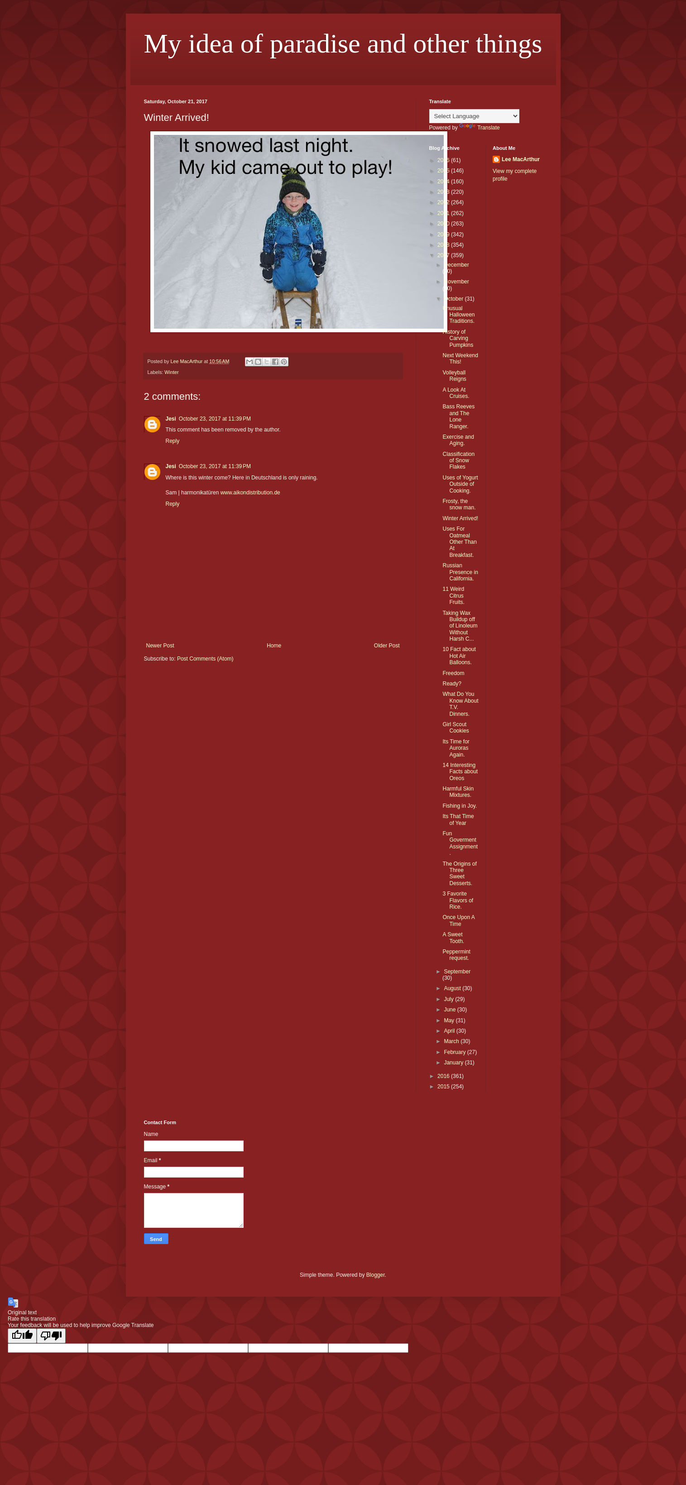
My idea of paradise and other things (343, 43)
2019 (444, 234)
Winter (171, 372)
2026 (444, 160)
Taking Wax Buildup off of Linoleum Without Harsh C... (459, 626)
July (449, 999)
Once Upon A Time (458, 920)
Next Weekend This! (460, 358)
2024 (444, 181)
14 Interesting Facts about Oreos (460, 771)
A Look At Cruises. (455, 393)
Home (274, 645)
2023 (444, 192)
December (456, 265)
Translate (479, 128)
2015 (444, 1086)
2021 (444, 213)
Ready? (451, 683)
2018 (444, 245)
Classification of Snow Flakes (458, 460)
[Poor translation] (51, 1335)
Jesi (171, 419)
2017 (444, 255)
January (454, 1062)
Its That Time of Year (458, 819)
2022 (444, 202)
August (453, 988)
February (455, 1052)
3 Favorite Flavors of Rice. (457, 900)
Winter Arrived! (460, 518)
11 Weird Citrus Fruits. (453, 595)
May (450, 1020)
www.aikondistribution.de (250, 492)
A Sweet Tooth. (453, 937)
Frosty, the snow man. (458, 504)
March (452, 1041)
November (456, 281)
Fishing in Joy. (459, 806)
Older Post (387, 645)
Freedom (453, 673)
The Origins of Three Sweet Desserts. (459, 873)
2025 (444, 171)
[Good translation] (22, 1335)
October (454, 299)
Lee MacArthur (521, 159)
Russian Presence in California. (460, 572)
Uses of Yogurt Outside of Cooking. (460, 484)
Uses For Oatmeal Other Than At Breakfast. (459, 542)
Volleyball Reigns (454, 375)
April (450, 1031)
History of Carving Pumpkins (457, 338)
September (457, 971)
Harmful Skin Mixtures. (458, 792)
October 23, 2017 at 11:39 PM (215, 419)
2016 (444, 1076)
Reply (173, 441)
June (450, 1009)
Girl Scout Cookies (455, 727)
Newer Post (160, 645)
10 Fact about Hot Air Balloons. (458, 656)
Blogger (375, 1275)
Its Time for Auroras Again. (455, 748)
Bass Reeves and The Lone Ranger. (458, 416)
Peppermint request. (456, 954)
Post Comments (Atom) (205, 659)
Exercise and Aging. (458, 440)
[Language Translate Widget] (474, 116)
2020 (444, 223)
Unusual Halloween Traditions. (458, 315)
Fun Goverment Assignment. (460, 843)
